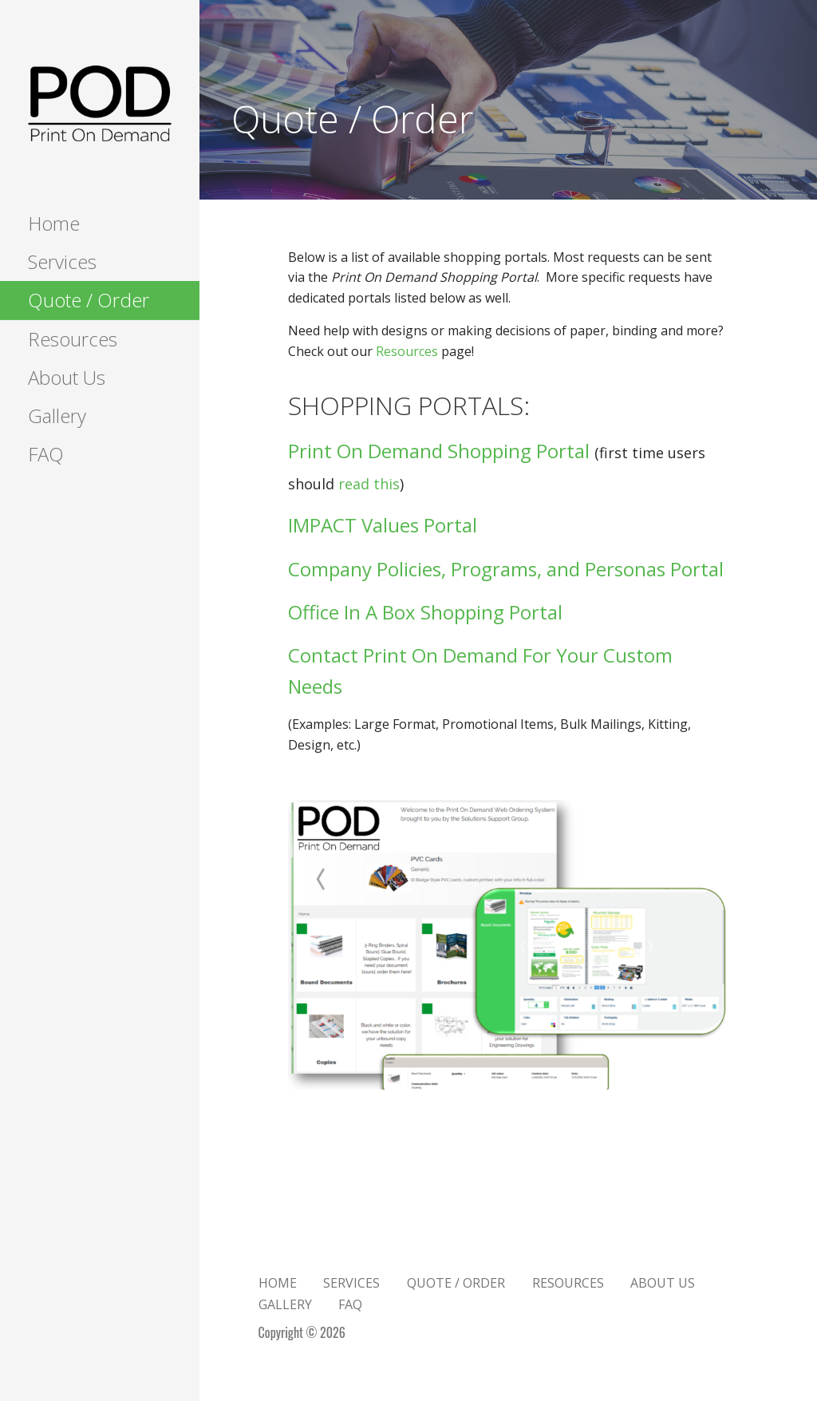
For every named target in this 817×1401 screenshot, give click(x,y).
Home (54, 223)
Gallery (57, 415)
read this (369, 483)
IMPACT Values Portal (382, 525)
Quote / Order (88, 300)
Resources (72, 339)
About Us (66, 377)
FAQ (46, 454)
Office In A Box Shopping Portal (425, 612)
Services (62, 261)
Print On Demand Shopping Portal (439, 450)
